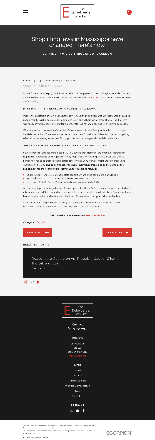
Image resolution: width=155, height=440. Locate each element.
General (41, 222)
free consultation (95, 215)
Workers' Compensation (77, 386)
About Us (77, 375)
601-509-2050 (78, 328)
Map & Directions (77, 355)
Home (77, 370)
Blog (77, 391)
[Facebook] (83, 410)
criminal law (92, 97)
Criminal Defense (77, 380)
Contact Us (77, 396)
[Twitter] (71, 410)
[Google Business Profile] (77, 410)
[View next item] (38, 282)
